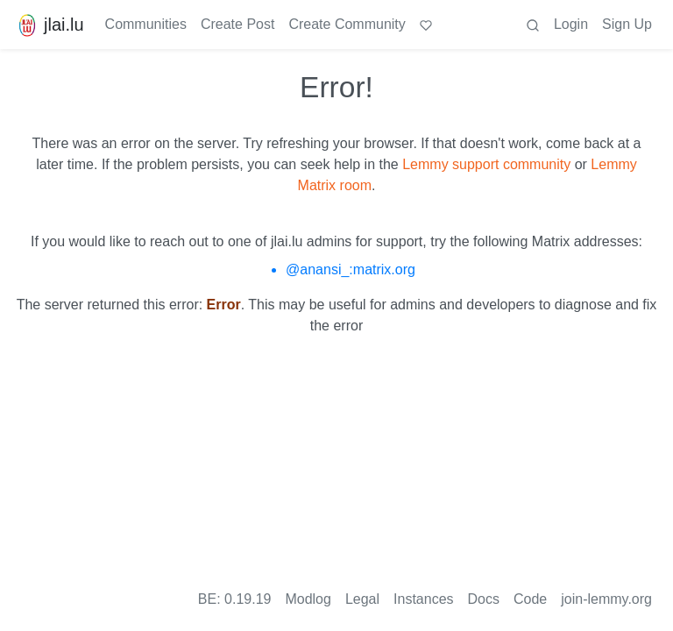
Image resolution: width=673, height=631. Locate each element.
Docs (483, 599)
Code (530, 599)
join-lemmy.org (606, 599)
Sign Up (627, 24)
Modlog (307, 599)
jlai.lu (49, 25)
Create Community (346, 24)
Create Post (237, 24)
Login (571, 24)
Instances (423, 599)
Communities (146, 24)
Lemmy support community (486, 164)
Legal (362, 599)
